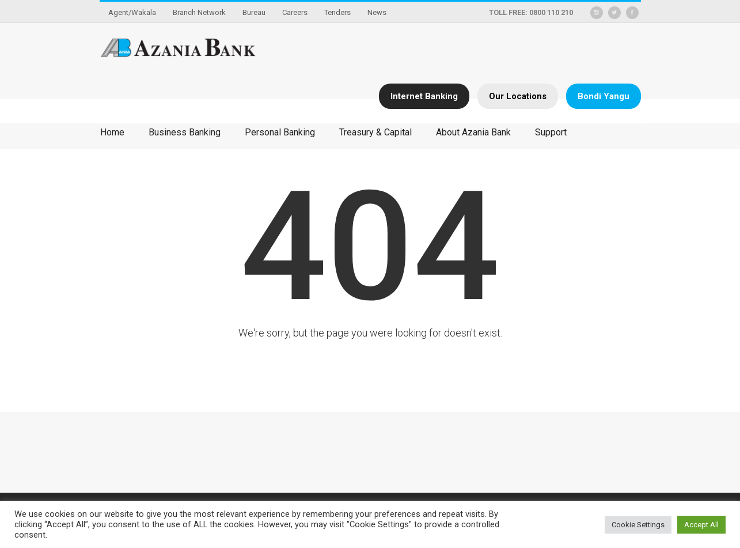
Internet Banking (424, 96)
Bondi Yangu (603, 96)
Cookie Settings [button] (638, 524)
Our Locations (518, 96)
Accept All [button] (701, 524)
